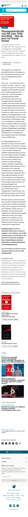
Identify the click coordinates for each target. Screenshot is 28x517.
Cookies (8, 497)
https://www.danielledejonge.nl (10, 282)
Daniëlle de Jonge (7, 62)
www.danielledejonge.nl (9, 244)
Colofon (17, 495)
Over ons (19, 499)
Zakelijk (14, 461)
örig (24, 128)
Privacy (22, 495)
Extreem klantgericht (18, 242)
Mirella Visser (12, 128)
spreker (3, 233)
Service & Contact (11, 499)
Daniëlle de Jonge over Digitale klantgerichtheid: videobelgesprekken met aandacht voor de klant (13, 408)
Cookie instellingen (16, 497)
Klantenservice (14, 458)
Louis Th (20, 128)
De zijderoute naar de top (9, 343)
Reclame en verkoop (7, 14)
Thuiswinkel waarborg (13, 493)
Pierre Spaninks (6, 130)
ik (14, 130)
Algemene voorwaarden (8, 495)
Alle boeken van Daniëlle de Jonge (10, 284)
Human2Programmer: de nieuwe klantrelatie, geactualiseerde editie (9, 315)
